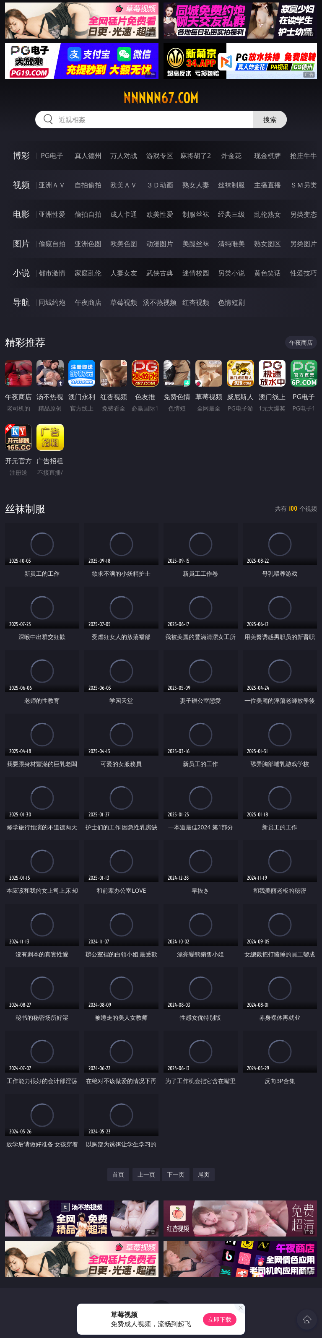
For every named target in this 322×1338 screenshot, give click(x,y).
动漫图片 (159, 243)
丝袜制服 (231, 185)
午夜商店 (88, 302)
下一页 (175, 1174)
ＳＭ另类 (303, 185)
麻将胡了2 (195, 155)
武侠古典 (159, 273)
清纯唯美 (231, 243)
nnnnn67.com (160, 98)
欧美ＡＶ (123, 185)
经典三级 (231, 214)
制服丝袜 (195, 214)
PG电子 (52, 155)
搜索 (270, 119)
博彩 (21, 155)
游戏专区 (159, 155)
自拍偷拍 (88, 185)
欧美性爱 (159, 214)
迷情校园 (195, 273)
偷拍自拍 (88, 214)
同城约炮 (52, 302)
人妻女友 (123, 273)
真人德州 (88, 155)
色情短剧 (231, 302)
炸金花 (231, 155)
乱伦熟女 (267, 214)
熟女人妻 (195, 185)
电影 (21, 214)
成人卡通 (123, 214)
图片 (21, 243)
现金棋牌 (267, 155)
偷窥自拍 (52, 243)
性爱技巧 (303, 273)
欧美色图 (123, 243)
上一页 (146, 1174)
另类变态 (303, 214)
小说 (21, 272)
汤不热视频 (160, 302)
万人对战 (123, 155)
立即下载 (219, 1319)
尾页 (204, 1174)
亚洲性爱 (52, 214)
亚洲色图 (88, 243)
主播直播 (267, 185)
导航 (21, 302)
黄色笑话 (267, 273)
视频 (21, 184)
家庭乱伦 (88, 273)
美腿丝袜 (195, 243)
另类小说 (231, 273)
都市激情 (52, 273)
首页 (118, 1174)
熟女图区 (267, 243)
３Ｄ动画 (159, 185)
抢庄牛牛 (303, 155)
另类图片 (303, 243)
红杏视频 (195, 302)
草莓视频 (123, 302)
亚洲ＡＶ (52, 185)
